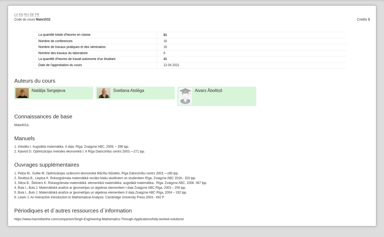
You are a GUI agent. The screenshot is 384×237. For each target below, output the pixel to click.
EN (21, 15)
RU (26, 15)
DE (32, 15)
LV (16, 15)
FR (37, 15)
